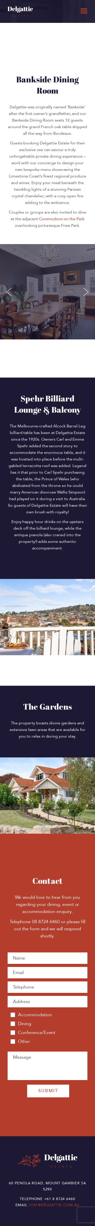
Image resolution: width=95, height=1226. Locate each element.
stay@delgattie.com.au (54, 1205)
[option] (47, 795)
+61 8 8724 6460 (59, 1199)
